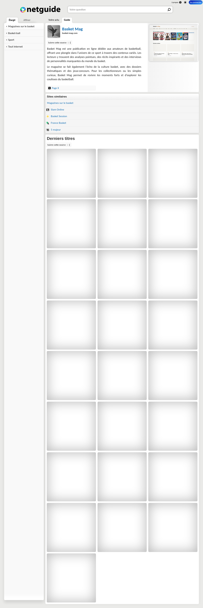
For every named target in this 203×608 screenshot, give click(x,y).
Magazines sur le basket (21, 26)
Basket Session (56, 116)
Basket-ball (14, 33)
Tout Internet (15, 46)
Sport (11, 39)
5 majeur (53, 129)
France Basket (56, 123)
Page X (53, 88)
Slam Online (55, 109)
